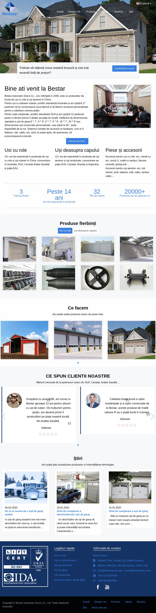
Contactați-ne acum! (124, 68)
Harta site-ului (99, 607)
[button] (78, 362)
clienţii (128, 602)
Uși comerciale (62, 575)
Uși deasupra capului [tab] (85, 230)
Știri (85, 607)
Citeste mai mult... (77, 141)
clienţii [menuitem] (104, 11)
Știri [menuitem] (131, 11)
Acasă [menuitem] (60, 11)
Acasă (86, 602)
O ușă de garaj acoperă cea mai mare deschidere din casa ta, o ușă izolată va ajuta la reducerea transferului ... (25, 523)
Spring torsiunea (63, 565)
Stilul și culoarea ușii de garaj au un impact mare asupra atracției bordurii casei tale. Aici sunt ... (129, 520)
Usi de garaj (60, 570)
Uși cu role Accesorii (65, 560)
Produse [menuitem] (90, 11)
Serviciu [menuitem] (118, 11)
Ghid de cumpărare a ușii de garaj (128, 511)
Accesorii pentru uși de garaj (69, 580)
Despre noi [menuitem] (74, 11)
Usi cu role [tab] (65, 230)
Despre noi (100, 602)
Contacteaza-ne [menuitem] (65, 17)
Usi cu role (60, 555)
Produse (115, 602)
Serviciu (141, 602)
